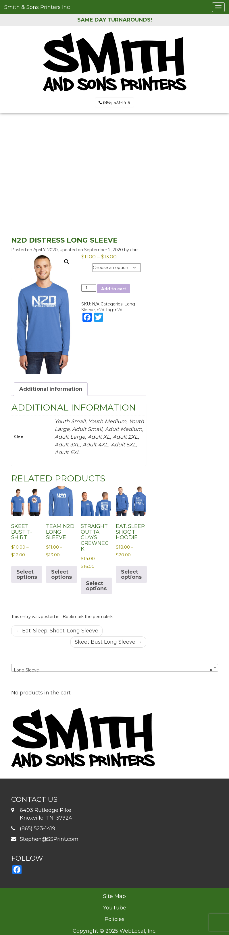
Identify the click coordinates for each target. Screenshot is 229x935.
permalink (103, 616)
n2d (100, 309)
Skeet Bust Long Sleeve (108, 642)
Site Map (114, 896)
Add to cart (113, 288)
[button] (66, 262)
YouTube (114, 908)
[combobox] (114, 668)
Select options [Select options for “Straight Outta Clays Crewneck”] (96, 586)
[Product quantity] (88, 288)
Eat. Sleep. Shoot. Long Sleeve (57, 631)
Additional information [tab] (50, 389)
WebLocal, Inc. (138, 931)
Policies (114, 919)
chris (134, 249)
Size (87, 266)
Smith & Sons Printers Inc (37, 7)
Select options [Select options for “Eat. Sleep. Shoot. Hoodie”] (131, 574)
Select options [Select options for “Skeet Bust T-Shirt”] (26, 574)
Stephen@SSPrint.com (49, 839)
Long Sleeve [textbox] (113, 670)
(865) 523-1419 (114, 102)
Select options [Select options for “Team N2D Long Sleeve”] (61, 574)
